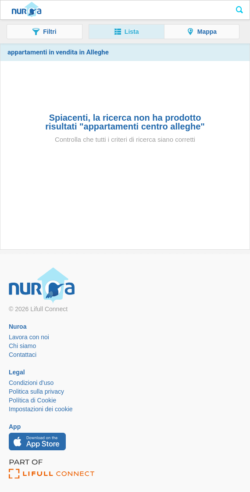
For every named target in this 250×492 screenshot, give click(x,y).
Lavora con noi (29, 337)
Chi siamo (22, 345)
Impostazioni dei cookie (41, 409)
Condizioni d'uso (31, 382)
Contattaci (22, 354)
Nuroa (26, 10)
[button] (44, 31)
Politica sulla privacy (36, 391)
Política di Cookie (32, 400)
